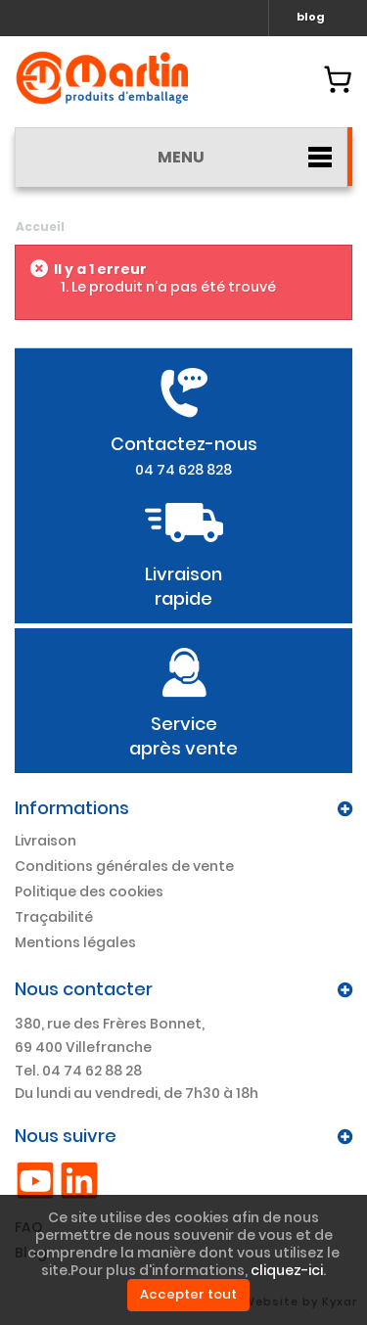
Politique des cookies (89, 891)
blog (311, 16)
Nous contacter (84, 989)
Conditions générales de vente (124, 866)
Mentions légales (75, 942)
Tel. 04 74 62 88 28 (78, 1070)
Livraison (45, 840)
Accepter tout (188, 1294)
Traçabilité (54, 917)
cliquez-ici (287, 1270)
